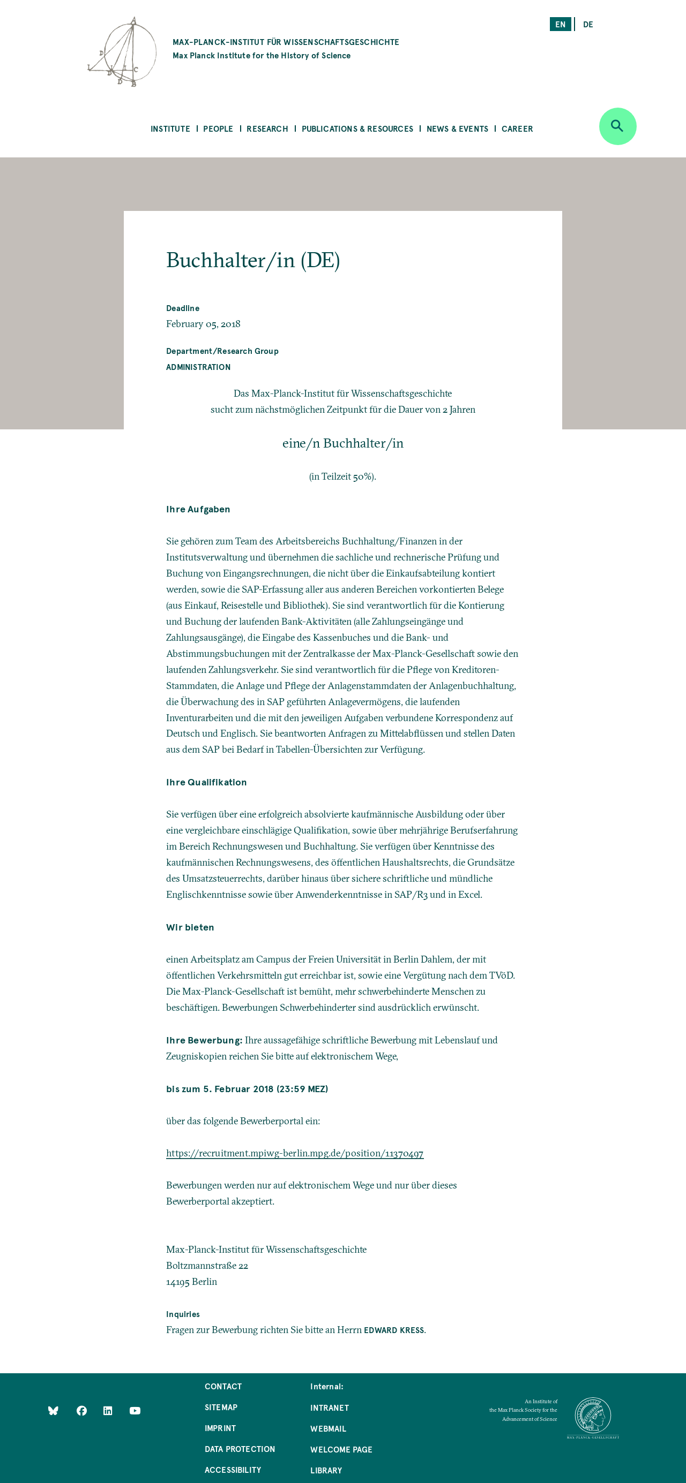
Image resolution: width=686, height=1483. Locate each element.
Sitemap (221, 1406)
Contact (223, 1385)
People (218, 128)
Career (517, 128)
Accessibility (233, 1469)
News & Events (457, 128)
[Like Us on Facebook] (83, 1410)
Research (267, 128)
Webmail (328, 1428)
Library (325, 1470)
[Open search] (618, 126)
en (560, 23)
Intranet (329, 1407)
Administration (198, 366)
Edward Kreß (394, 1329)
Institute (170, 128)
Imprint (220, 1427)
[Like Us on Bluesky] (53, 1410)
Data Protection (240, 1448)
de (588, 23)
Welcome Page (341, 1449)
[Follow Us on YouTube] (134, 1410)
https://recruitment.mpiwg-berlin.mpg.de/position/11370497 (294, 1153)
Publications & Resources (357, 128)
